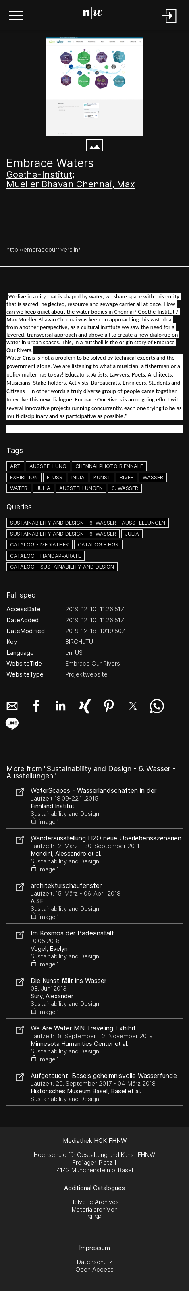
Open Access (94, 1269)
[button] (16, 16)
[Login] (169, 23)
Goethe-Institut (39, 174)
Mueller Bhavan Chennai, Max (70, 184)
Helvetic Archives (94, 1202)
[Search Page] (93, 14)
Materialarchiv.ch (95, 1209)
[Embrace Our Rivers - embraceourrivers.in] (94, 86)
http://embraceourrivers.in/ (43, 249)
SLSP (94, 1217)
